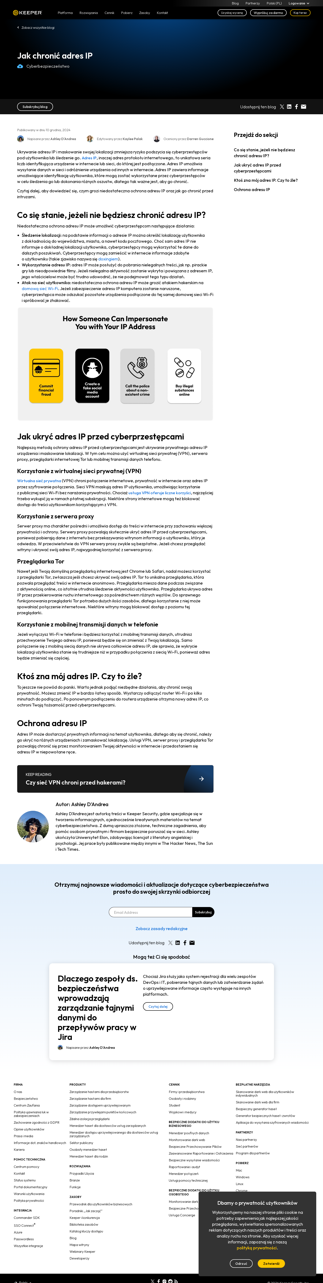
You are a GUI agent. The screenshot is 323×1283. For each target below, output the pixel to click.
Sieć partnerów (247, 1146)
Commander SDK (27, 1218)
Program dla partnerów (253, 1153)
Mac (239, 1170)
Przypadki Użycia (82, 1173)
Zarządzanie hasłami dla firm (90, 1098)
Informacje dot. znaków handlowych (40, 1143)
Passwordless (24, 1239)
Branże (75, 1180)
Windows (242, 1177)
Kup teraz (300, 13)
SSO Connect (24, 1225)
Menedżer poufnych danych (189, 1133)
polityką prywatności (257, 1247)
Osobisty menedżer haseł (88, 1149)
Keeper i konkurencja (85, 1218)
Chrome (242, 1190)
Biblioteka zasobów (84, 1224)
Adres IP (90, 157)
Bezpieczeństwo (26, 1098)
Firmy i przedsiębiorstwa (186, 1092)
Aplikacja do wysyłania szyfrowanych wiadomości (272, 1122)
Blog (235, 3)
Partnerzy (252, 3)
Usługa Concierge (182, 1215)
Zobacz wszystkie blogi (38, 27)
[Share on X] (282, 106)
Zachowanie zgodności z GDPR (36, 1122)
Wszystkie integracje (28, 1245)
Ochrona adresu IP (252, 189)
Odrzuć (241, 1263)
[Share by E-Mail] (303, 106)
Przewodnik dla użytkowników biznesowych (101, 1204)
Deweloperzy (79, 1258)
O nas (18, 1092)
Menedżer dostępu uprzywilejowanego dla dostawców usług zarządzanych (114, 1134)
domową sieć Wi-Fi (40, 288)
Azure (18, 1232)
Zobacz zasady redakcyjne (162, 928)
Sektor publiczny (81, 1143)
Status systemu (25, 1180)
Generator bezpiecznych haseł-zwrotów (265, 1116)
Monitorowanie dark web (187, 1140)
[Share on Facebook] (296, 106)
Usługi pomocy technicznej (188, 1180)
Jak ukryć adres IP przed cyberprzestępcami (257, 167)
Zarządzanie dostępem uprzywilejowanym (100, 1105)
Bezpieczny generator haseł (256, 1109)
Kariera (19, 1149)
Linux (239, 1184)
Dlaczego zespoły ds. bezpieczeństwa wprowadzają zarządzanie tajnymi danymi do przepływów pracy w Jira (98, 1007)
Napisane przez (90, 1047)
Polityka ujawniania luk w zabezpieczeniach (31, 1114)
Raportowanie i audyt (184, 1167)
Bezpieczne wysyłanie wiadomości (194, 1160)
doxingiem (108, 259)
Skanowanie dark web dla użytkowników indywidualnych (265, 1093)
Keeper (27, 13)
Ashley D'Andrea (89, 804)
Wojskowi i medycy (182, 1112)
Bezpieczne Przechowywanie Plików (195, 1146)
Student (174, 1105)
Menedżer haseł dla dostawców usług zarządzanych (108, 1125)
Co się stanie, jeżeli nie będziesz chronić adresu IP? (264, 152)
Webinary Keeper (82, 1251)
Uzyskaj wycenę (232, 13)
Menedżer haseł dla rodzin (89, 1156)
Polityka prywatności (29, 1200)
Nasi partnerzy (246, 1139)
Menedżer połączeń (184, 1173)
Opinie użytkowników (29, 1129)
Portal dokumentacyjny (30, 1187)
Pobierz (126, 13)
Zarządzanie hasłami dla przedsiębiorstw (99, 1092)
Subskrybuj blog (35, 107)
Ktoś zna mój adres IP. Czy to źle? (266, 180)
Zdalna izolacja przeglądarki (90, 1119)
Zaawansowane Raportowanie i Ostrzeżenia (201, 1153)
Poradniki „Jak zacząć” (86, 1211)
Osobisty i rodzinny (182, 1098)
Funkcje (75, 1187)
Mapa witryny (79, 1245)
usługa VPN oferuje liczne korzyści (161, 492)
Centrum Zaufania (27, 1105)
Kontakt (19, 1173)
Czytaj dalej (158, 1006)
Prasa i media (23, 1136)
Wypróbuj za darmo (268, 13)
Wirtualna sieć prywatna (41, 480)
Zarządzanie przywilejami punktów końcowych (103, 1112)
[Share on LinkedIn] (289, 106)
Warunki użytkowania (29, 1194)
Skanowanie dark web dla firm (257, 1102)
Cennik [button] (109, 13)
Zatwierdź (271, 1263)
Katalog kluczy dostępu (86, 1231)
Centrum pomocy (26, 1167)
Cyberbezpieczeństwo (43, 66)
